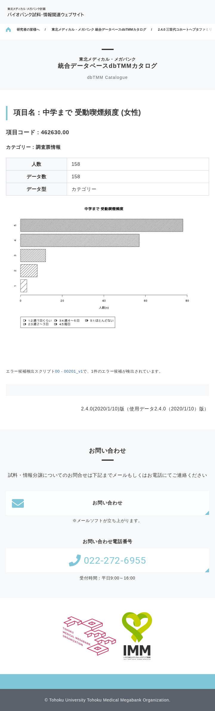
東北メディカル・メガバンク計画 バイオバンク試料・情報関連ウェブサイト (45, 12)
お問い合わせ (67, 503)
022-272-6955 (107, 560)
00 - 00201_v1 (69, 371)
